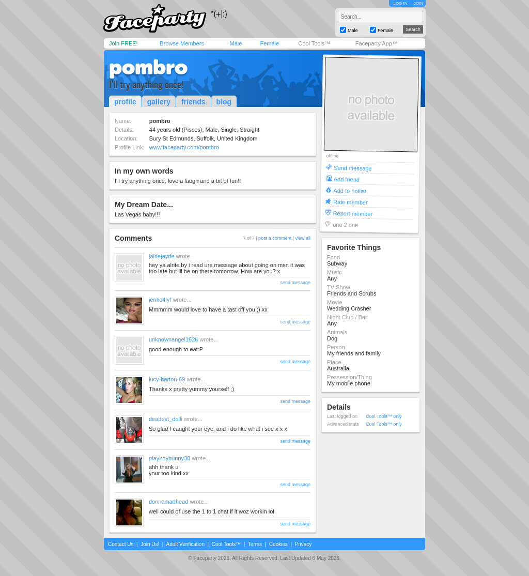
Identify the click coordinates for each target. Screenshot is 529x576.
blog (224, 102)
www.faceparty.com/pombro (184, 147)
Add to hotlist (349, 190)
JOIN (418, 3)
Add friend (347, 179)
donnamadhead (168, 502)
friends (193, 102)
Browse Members (182, 43)
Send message (353, 167)
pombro (148, 67)
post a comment (274, 238)
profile (125, 102)
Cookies (278, 544)
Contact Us (120, 544)
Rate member (350, 201)
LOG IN (400, 3)
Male (235, 43)
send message (295, 282)
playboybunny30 (169, 458)
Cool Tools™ (314, 43)
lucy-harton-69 (167, 379)
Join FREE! (123, 43)
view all (302, 238)
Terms (255, 544)
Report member (353, 213)
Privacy (303, 544)
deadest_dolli (165, 419)
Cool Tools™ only (384, 416)
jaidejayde (162, 256)
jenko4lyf (160, 300)
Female (269, 43)
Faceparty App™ (376, 43)
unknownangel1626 (173, 339)
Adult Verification (185, 544)
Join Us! (150, 544)
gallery (158, 102)
